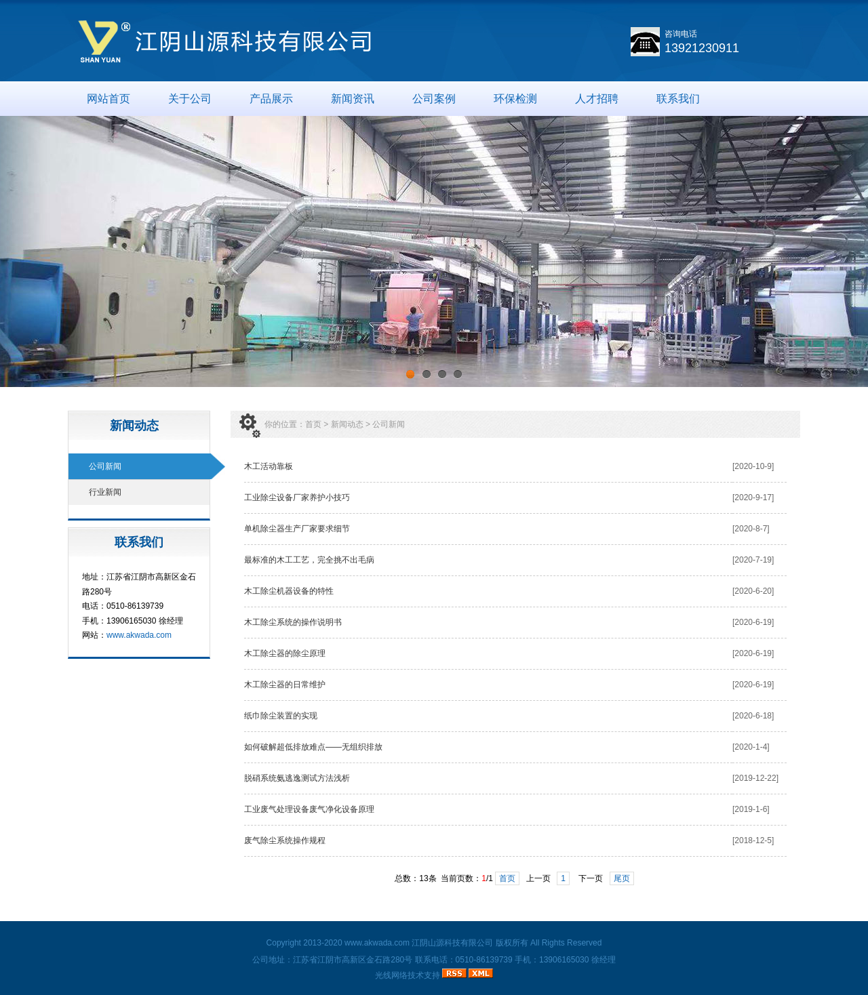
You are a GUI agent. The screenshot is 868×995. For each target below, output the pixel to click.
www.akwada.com (139, 635)
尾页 (622, 878)
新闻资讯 (352, 98)
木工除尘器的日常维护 (287, 684)
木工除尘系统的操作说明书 (293, 622)
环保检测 (515, 98)
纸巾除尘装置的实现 (280, 715)
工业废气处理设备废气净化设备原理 (309, 809)
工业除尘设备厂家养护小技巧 (297, 497)
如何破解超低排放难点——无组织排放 (313, 747)
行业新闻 (105, 492)
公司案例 (434, 98)
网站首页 (108, 98)
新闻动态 (347, 424)
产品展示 (271, 98)
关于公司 (190, 98)
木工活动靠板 (268, 466)
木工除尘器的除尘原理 (289, 653)
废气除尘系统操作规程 (285, 840)
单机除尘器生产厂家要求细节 (297, 528)
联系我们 (678, 98)
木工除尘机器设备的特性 (289, 591)
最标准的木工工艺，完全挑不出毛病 (309, 560)
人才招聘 (596, 98)
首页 (313, 424)
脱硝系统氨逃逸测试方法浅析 (297, 778)
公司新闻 (105, 466)
